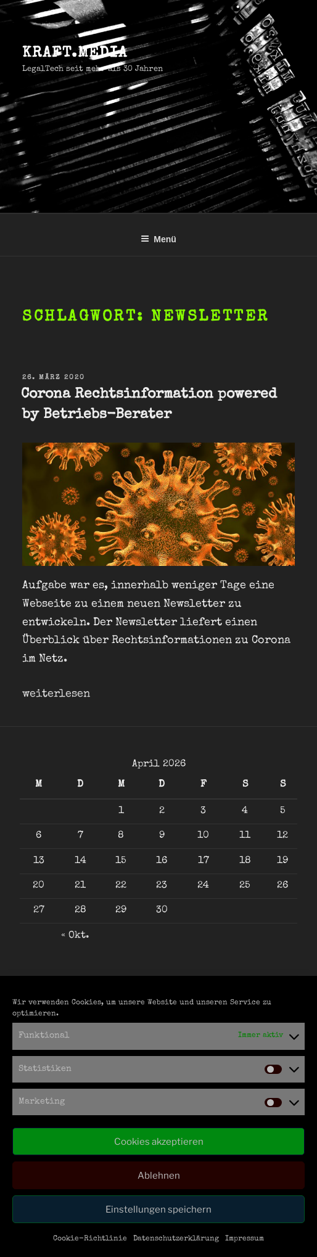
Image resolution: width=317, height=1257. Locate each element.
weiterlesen (56, 694)
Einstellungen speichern (158, 1209)
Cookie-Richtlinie (90, 1239)
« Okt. (75, 936)
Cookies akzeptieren (159, 1141)
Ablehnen (159, 1175)
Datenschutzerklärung (176, 1239)
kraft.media (75, 53)
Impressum (244, 1239)
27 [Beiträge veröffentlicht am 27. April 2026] (38, 910)
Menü (158, 239)
